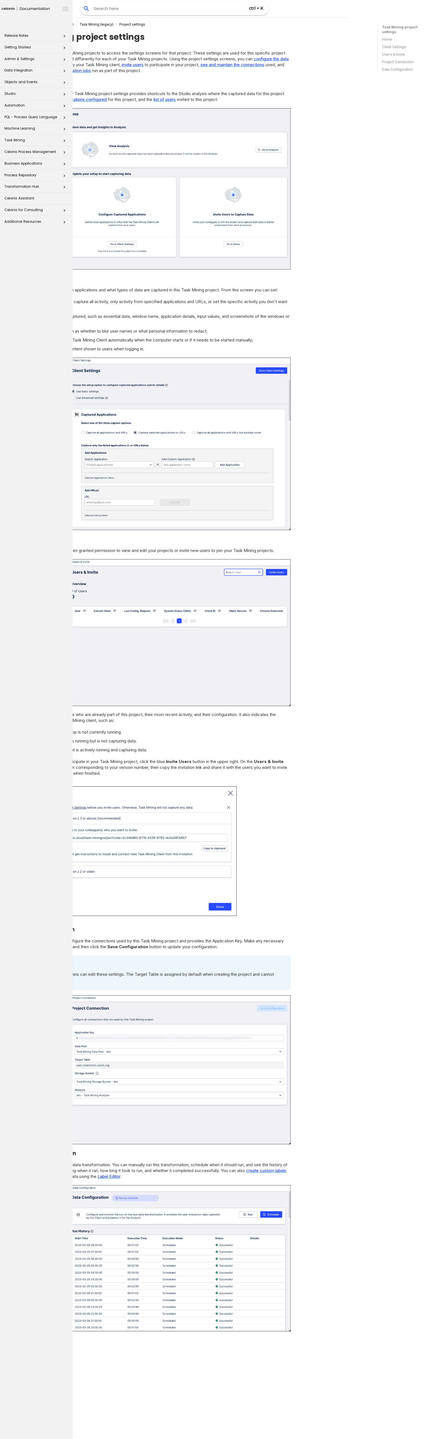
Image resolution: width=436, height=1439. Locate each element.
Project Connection (398, 62)
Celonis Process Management (36, 153)
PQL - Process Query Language (36, 118)
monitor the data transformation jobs (129, 70)
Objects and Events (36, 83)
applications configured (157, 99)
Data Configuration (397, 69)
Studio (36, 95)
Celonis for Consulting (36, 211)
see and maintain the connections (305, 64)
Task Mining (36, 141)
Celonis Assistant (19, 198)
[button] (64, 37)
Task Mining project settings (399, 29)
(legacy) (169, 24)
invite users (205, 64)
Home (387, 39)
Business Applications (36, 165)
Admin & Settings (36, 60)
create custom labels (339, 1170)
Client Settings (394, 47)
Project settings (205, 24)
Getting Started (36, 48)
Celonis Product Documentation (121, 24)
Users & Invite (393, 54)
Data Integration (36, 72)
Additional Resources (36, 223)
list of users (237, 99)
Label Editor (181, 1176)
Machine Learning (36, 130)
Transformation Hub (36, 188)
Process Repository (36, 176)
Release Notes (36, 37)
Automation (36, 107)
